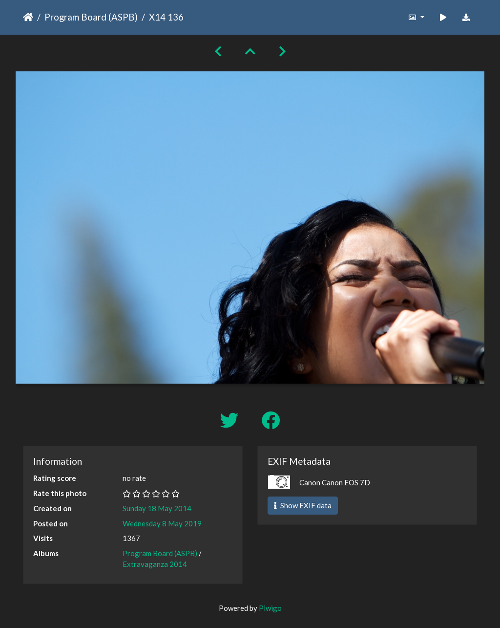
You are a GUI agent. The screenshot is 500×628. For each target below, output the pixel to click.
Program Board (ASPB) (91, 16)
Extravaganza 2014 (155, 564)
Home (28, 17)
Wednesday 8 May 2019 (162, 523)
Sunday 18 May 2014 (157, 508)
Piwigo (270, 608)
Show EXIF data (303, 505)
